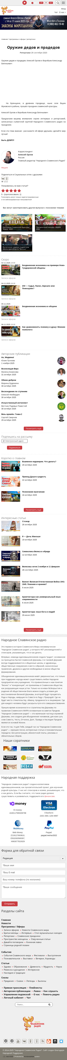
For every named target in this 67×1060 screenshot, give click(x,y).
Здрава (7, 967)
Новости (6, 923)
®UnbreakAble (29, 1056)
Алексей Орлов (25, 155)
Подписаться (14, 448)
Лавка (37, 991)
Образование (20, 967)
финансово (49, 796)
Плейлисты (35, 988)
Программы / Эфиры (13, 927)
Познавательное (12, 959)
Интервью (26, 933)
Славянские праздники (28, 936)
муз (51, 2)
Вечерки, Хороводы (45, 959)
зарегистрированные (30, 197)
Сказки (20, 981)
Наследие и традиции (14, 973)
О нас (37, 994)
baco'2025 (8, 1056)
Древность (35, 967)
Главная (6, 920)
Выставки (28, 959)
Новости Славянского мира (35, 930)
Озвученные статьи (40, 939)
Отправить (9, 904)
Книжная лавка (33, 942)
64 (46, 2)
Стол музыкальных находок (48, 933)
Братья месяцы (11, 933)
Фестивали (39, 955)
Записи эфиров (11, 930)
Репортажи (25, 53)
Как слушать (51, 991)
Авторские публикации (17, 991)
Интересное (33, 970)
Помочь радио (51, 994)
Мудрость (48, 967)
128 (41, 2)
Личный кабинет (13, 998)
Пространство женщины (16, 939)
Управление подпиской (17, 994)
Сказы (4, 978)
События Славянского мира (17, 955)
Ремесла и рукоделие (14, 970)
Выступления (54, 955)
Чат (56, 12)
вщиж (5, 168)
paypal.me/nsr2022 (49, 835)
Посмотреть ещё (33, 428)
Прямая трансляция (15, 988)
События (6, 952)
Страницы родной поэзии (16, 945)
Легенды (30, 981)
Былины (42, 981)
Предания (9, 981)
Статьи (5, 963)
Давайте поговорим (13, 942)
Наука (59, 967)
